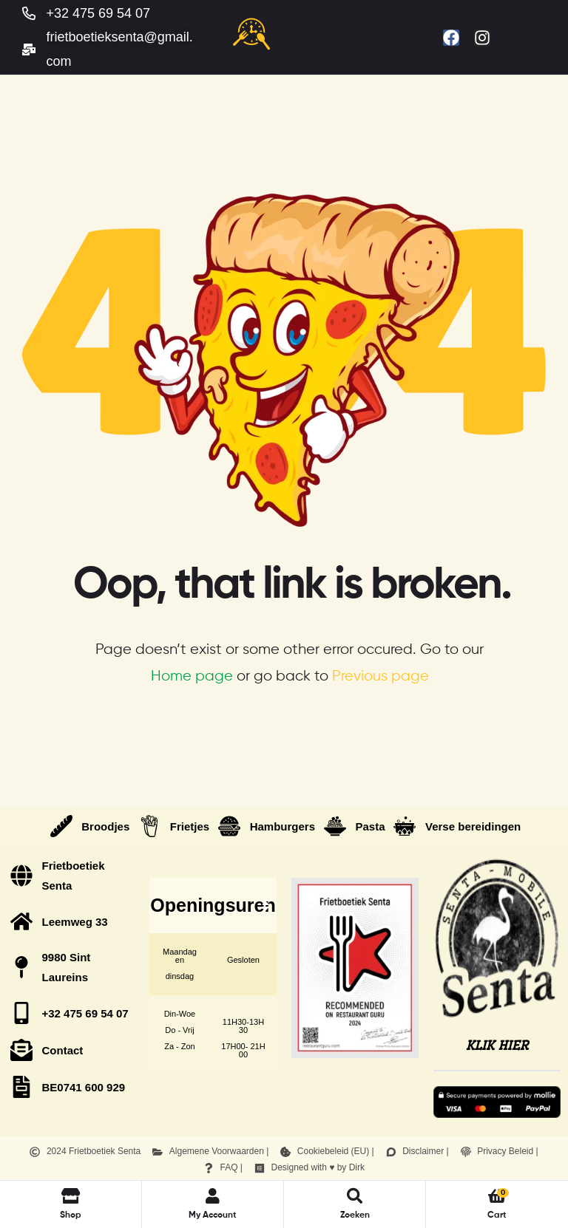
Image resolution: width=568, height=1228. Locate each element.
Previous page (380, 676)
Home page (192, 676)
